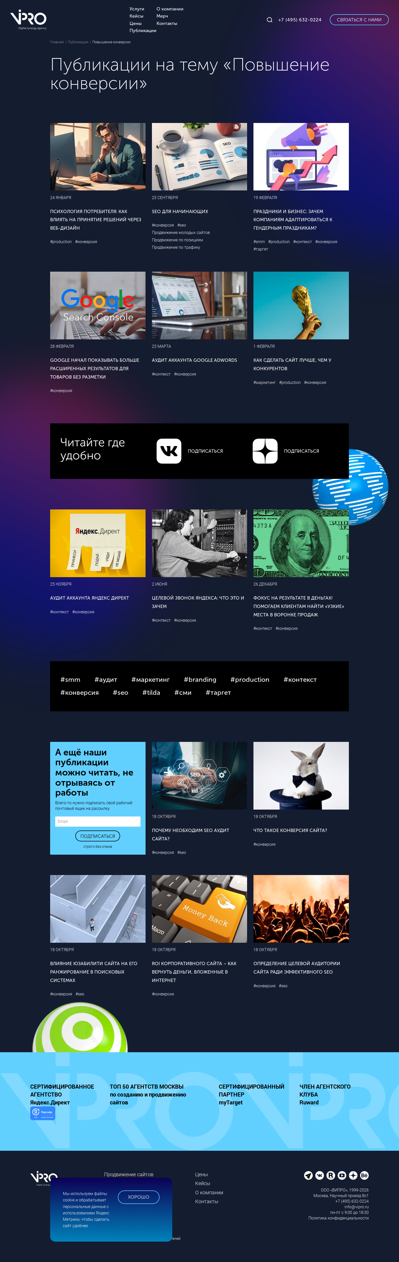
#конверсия (86, 241)
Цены (201, 1174)
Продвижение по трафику (176, 247)
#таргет (260, 249)
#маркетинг (264, 382)
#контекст (302, 241)
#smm (259, 241)
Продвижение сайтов (128, 1174)
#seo (181, 225)
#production (61, 241)
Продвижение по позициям (177, 240)
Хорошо (138, 1197)
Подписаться (97, 836)
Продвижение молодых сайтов (181, 232)
